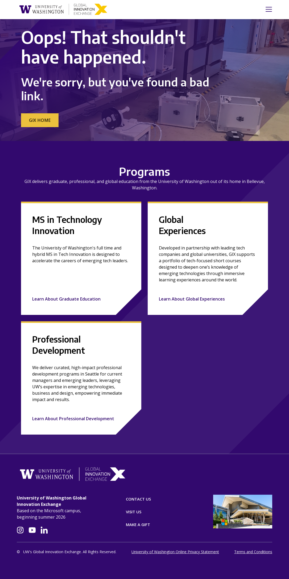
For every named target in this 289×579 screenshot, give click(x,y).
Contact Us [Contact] (138, 499)
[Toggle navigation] (267, 9)
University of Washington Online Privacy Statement (175, 551)
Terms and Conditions (253, 551)
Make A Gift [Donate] (138, 524)
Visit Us (133, 511)
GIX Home (40, 120)
